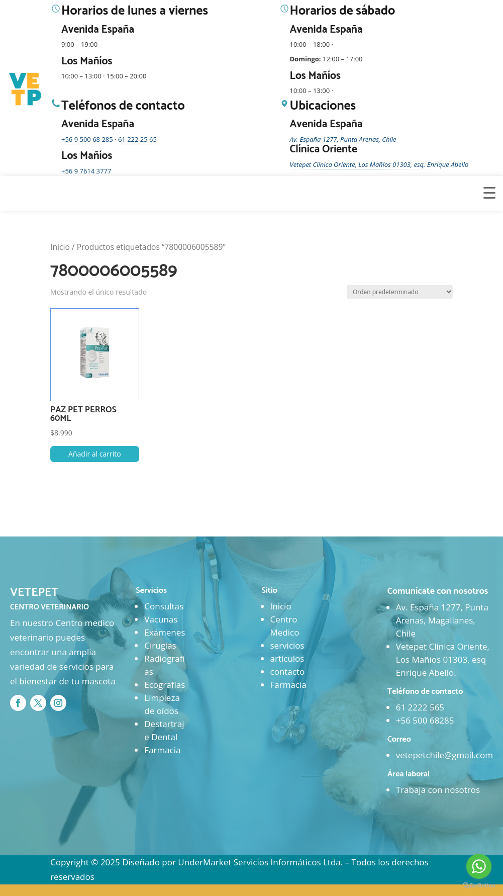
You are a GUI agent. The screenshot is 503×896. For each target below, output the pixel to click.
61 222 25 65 (137, 139)
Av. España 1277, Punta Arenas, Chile (343, 139)
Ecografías (164, 684)
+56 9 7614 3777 (86, 170)
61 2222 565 (420, 707)
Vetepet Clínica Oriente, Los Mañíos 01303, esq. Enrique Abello (379, 164)
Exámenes (164, 632)
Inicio (60, 246)
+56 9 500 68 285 (87, 139)
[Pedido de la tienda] (400, 292)
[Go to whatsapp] (478, 866)
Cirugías (160, 645)
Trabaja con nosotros (438, 789)
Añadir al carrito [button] (94, 454)
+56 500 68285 (425, 720)
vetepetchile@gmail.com (444, 755)
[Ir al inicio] (26, 89)
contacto (287, 671)
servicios (287, 645)
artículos (287, 658)
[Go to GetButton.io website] (479, 885)
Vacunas (160, 619)
